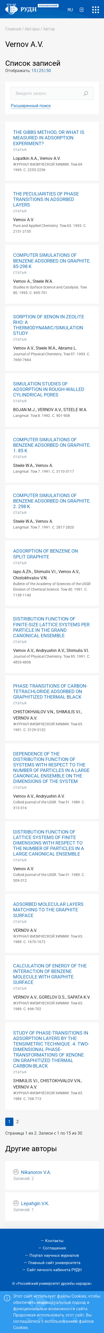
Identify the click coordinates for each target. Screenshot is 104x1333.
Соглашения (54, 1248)
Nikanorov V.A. (36, 1172)
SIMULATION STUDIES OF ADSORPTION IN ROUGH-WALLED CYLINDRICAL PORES (48, 389)
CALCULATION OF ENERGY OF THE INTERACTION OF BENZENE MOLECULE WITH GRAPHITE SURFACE (50, 974)
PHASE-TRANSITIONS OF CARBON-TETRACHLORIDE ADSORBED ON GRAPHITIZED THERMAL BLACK (50, 691)
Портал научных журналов (54, 1255)
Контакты (54, 1240)
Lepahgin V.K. (35, 1203)
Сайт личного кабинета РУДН (54, 1269)
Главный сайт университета (54, 1262)
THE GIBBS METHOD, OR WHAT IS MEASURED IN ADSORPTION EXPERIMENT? (48, 138)
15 (34, 70)
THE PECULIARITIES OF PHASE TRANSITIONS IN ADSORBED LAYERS (46, 199)
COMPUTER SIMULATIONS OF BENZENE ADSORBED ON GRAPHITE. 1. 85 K (52, 445)
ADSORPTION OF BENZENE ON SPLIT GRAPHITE (45, 553)
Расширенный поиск (31, 105)
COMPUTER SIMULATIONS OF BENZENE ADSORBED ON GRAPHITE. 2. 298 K (52, 501)
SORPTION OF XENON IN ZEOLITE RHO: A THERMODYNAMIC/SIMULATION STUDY (48, 325)
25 (41, 70)
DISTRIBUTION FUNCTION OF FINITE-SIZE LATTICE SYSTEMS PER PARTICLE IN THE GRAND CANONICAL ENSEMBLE (51, 627)
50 (48, 70)
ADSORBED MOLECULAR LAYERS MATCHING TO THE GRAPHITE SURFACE (48, 910)
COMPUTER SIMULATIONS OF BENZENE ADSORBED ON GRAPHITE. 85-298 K (52, 261)
